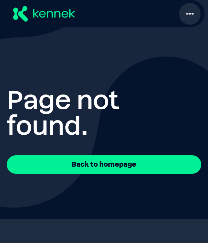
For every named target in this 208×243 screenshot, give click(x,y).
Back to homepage (104, 164)
